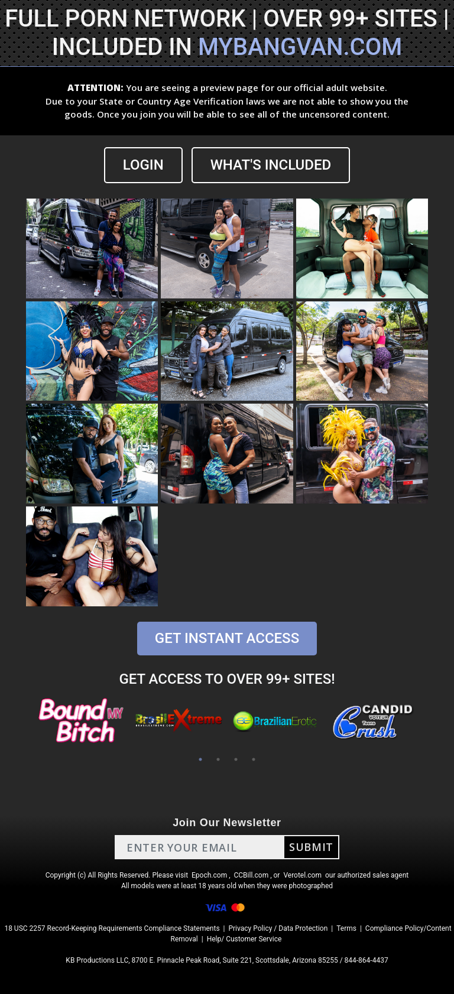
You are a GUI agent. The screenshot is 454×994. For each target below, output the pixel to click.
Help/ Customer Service (244, 939)
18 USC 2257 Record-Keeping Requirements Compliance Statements (111, 928)
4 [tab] (254, 759)
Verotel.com (302, 875)
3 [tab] (236, 759)
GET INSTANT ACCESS (227, 638)
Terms (346, 928)
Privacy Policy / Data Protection (277, 928)
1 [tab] (200, 759)
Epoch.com (209, 875)
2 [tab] (218, 759)
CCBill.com (251, 875)
